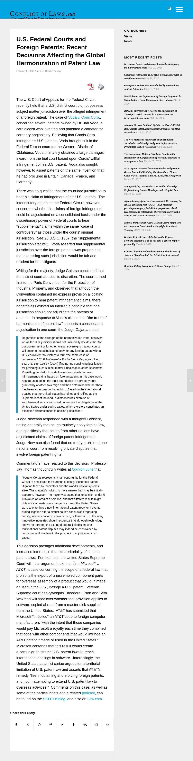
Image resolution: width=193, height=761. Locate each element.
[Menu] (177, 9)
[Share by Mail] (107, 724)
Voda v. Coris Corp (83, 117)
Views (128, 36)
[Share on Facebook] (16, 724)
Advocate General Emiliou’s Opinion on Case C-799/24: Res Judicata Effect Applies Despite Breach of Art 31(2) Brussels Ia (152, 129)
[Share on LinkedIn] (62, 724)
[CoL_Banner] (43, 13)
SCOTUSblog (54, 699)
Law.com (94, 699)
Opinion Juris (82, 469)
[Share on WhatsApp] (39, 724)
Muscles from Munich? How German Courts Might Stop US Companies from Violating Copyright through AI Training (152, 226)
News (128, 41)
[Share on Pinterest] (50, 724)
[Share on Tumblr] (73, 724)
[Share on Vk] (85, 724)
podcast (88, 693)
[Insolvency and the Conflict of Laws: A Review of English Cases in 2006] (3, 380)
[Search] (168, 9)
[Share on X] (27, 724)
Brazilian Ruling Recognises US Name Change (148, 266)
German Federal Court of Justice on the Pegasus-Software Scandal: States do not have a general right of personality (152, 241)
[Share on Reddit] (96, 724)
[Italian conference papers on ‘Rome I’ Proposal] (190, 380)
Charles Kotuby (53, 71)
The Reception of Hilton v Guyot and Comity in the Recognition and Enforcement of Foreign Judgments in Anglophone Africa (152, 158)
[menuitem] (168, 9)
